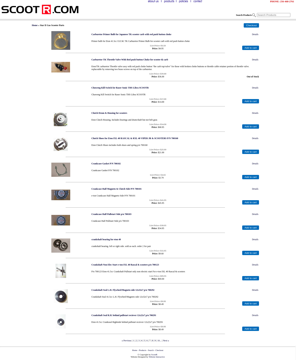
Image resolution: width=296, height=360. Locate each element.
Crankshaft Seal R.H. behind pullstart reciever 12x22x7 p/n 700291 (123, 315)
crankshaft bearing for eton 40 (106, 239)
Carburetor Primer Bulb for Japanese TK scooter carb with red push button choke (131, 34)
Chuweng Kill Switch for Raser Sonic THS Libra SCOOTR (120, 87)
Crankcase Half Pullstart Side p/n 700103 (111, 214)
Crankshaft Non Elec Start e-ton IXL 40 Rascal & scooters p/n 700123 (125, 264)
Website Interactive (157, 357)
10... (159, 340)
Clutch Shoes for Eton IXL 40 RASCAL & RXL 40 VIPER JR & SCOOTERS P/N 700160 (134, 138)
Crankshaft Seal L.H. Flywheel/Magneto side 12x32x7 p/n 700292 (122, 290)
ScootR (154, 354)
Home (35, 25)
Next (165, 340)
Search (151, 350)
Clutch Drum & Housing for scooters (109, 113)
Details (255, 34)
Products (142, 350)
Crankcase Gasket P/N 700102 (106, 163)
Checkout (159, 350)
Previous (127, 340)
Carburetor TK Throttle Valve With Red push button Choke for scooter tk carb (129, 59)
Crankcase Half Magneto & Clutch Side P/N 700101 (116, 189)
